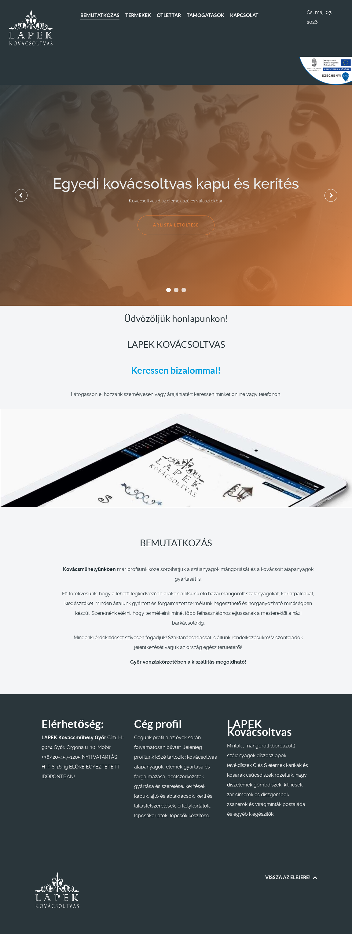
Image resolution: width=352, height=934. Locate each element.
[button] (168, 290)
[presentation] (21, 195)
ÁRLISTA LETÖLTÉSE (176, 225)
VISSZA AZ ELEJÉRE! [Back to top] (291, 877)
